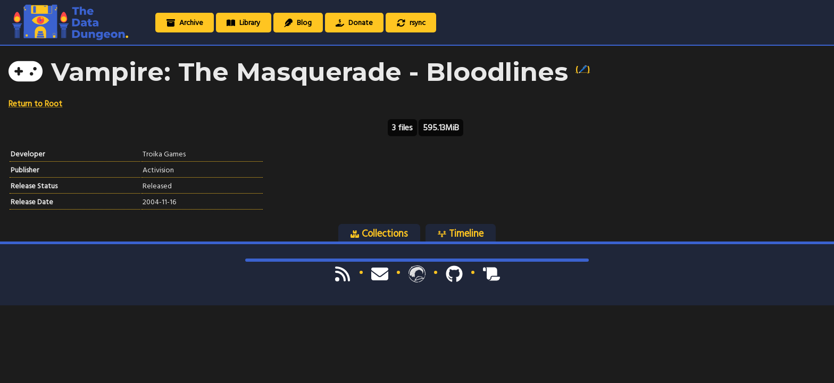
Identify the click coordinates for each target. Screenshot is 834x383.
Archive (184, 22)
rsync (411, 22)
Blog (298, 22)
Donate (354, 22)
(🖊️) (583, 69)
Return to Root (35, 104)
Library (243, 22)
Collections (379, 234)
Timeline (460, 234)
